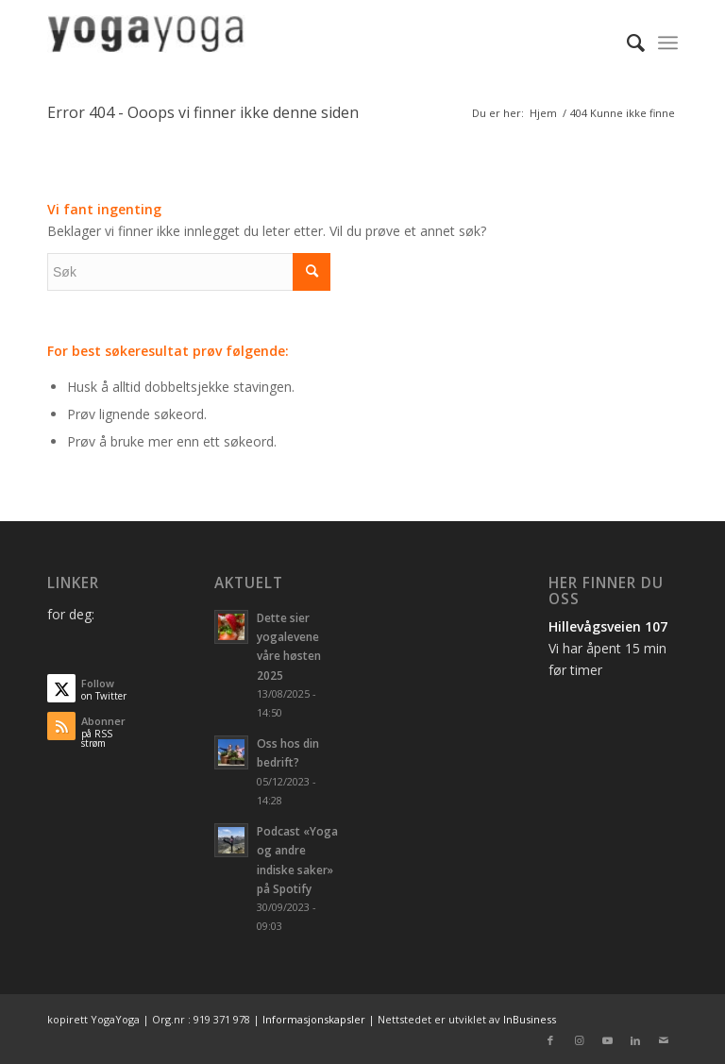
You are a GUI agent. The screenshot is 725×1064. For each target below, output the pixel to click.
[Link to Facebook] (550, 1040)
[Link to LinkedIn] (635, 1040)
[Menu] (668, 42)
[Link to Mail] (663, 1040)
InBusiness (529, 1019)
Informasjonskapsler (313, 1019)
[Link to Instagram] (579, 1040)
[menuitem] (626, 42)
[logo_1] (146, 42)
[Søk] (626, 42)
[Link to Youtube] (607, 1040)
